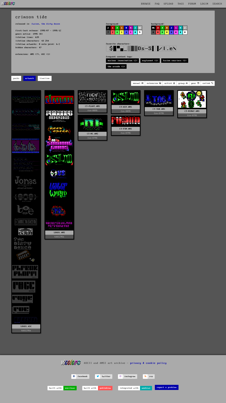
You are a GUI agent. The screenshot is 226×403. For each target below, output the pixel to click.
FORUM (192, 3)
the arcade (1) (116, 66)
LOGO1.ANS (59, 232)
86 (153, 28)
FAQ (157, 3)
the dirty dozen (50, 24)
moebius (146, 388)
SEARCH (217, 3)
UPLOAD (168, 3)
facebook (83, 376)
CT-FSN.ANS (126, 129)
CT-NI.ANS (92, 134)
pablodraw (105, 388)
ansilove (70, 388)
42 (140, 28)
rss (151, 376)
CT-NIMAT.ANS (192, 111)
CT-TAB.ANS (159, 109)
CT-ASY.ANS (126, 107)
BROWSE (146, 3)
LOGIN (204, 3)
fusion (35, 24)
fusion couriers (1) (174, 60)
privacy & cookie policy (148, 363)
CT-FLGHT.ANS (92, 106)
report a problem (167, 387)
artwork (29, 78)
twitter (106, 376)
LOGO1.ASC (26, 326)
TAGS (181, 3)
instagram (129, 376)
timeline (45, 78)
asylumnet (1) (150, 60)
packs (16, 78)
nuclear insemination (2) (122, 60)
